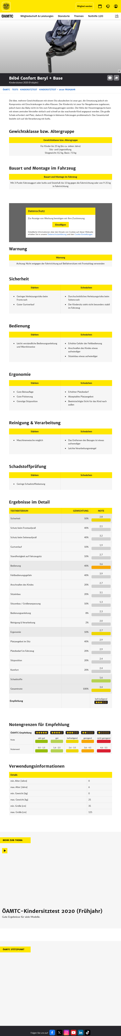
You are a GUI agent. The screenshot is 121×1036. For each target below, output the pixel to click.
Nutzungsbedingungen (90, 1003)
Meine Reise (47, 1003)
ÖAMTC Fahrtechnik (30, 1000)
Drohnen (45, 1007)
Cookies (84, 1014)
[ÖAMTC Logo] (6, 6)
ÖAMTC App (47, 997)
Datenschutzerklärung (57, 180)
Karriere (65, 1003)
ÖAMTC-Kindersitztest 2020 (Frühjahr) (52, 858)
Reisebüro (26, 1013)
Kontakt (65, 1010)
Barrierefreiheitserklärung (91, 1017)
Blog (63, 997)
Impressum (86, 997)
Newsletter (66, 1007)
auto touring (27, 997)
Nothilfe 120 (95, 16)
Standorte (64, 16)
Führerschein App (49, 1000)
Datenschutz (86, 1007)
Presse (64, 1000)
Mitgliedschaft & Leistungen (36, 16)
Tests (15, 36)
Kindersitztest (28, 36)
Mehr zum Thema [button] (12, 787)
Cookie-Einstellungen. (84, 180)
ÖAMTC (6, 36)
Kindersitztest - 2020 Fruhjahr (57, 36)
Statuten (84, 1000)
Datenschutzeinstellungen (92, 1010)
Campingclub (27, 1003)
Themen (79, 16)
